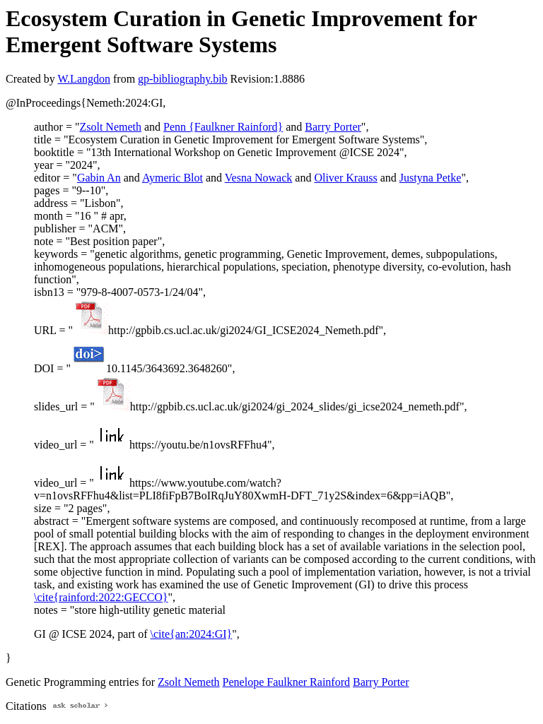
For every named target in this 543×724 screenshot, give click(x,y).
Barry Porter (333, 127)
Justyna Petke (430, 178)
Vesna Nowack (259, 178)
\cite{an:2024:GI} (192, 634)
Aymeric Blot (172, 178)
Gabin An (99, 178)
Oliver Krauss (345, 178)
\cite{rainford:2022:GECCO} (101, 597)
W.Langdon (83, 79)
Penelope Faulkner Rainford (286, 682)
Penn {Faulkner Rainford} (223, 127)
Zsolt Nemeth (110, 127)
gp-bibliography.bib (183, 79)
